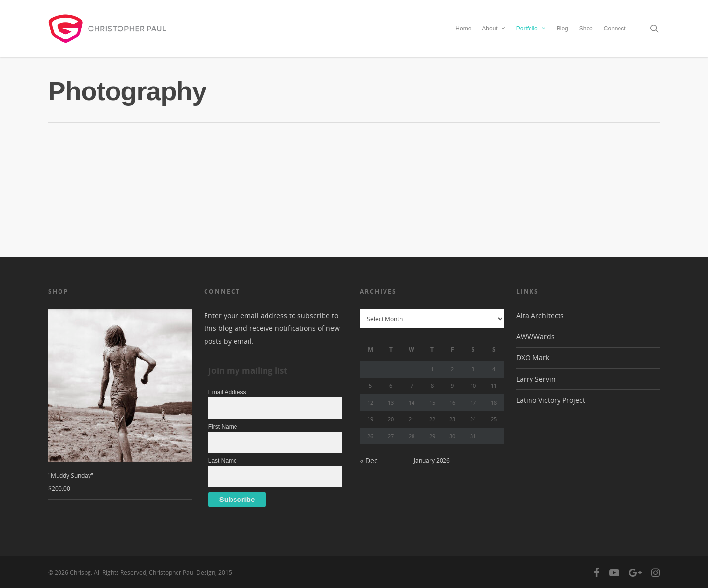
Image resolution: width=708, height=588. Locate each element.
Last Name (222, 460)
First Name (222, 426)
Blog (562, 28)
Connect (615, 28)
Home (463, 28)
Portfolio (531, 28)
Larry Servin (536, 378)
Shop (586, 28)
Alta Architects (540, 315)
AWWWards (535, 336)
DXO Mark (532, 357)
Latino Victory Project (550, 400)
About (494, 28)
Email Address (227, 392)
